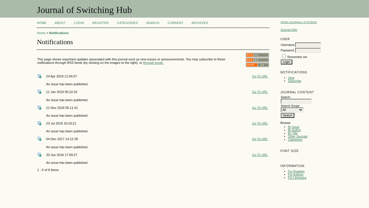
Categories (295, 139)
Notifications (59, 33)
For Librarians (297, 177)
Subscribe (294, 81)
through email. (153, 62)
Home (41, 23)
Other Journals (298, 136)
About (60, 23)
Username (288, 45)
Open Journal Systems (298, 22)
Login (79, 23)
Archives (200, 23)
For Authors (296, 174)
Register (100, 23)
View (291, 77)
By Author (294, 130)
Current (175, 23)
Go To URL (260, 76)
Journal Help (288, 29)
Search (152, 23)
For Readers (296, 171)
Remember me (297, 57)
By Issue (294, 127)
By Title (293, 133)
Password (287, 50)
